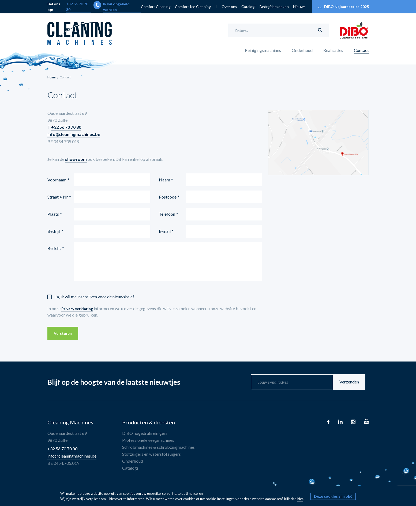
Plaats (53, 213)
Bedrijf (53, 231)
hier (300, 499)
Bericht (54, 248)
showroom (76, 159)
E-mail (165, 231)
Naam (164, 179)
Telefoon (167, 213)
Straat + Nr (57, 196)
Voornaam (56, 179)
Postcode (168, 196)
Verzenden (352, 382)
